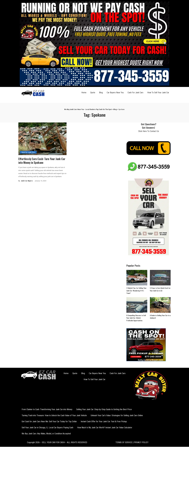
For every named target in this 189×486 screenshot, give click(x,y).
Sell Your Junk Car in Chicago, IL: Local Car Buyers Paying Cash (47, 427)
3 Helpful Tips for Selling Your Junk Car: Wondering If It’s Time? (136, 290)
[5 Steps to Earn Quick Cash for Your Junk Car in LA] (160, 278)
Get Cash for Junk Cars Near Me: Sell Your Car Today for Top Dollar (49, 421)
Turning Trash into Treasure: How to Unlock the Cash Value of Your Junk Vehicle (54, 415)
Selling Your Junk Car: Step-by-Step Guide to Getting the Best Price (104, 409)
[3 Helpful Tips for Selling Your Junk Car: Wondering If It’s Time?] (136, 278)
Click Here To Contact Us (148, 131)
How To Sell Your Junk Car (158, 92)
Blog (101, 92)
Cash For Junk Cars (135, 92)
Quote (92, 92)
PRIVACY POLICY (140, 442)
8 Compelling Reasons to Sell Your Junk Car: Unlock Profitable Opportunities (136, 318)
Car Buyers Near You (115, 92)
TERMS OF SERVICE (124, 442)
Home (83, 92)
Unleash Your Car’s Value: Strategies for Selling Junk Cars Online (117, 415)
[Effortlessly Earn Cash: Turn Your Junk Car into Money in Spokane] (42, 138)
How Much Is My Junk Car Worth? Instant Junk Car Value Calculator (104, 427)
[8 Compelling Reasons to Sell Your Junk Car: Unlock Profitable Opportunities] (136, 305)
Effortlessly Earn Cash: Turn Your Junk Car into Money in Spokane (40, 161)
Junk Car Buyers (27, 181)
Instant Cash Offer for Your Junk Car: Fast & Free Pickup (104, 421)
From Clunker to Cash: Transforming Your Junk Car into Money (47, 409)
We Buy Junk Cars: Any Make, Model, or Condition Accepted (46, 433)
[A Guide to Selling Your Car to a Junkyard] (160, 305)
